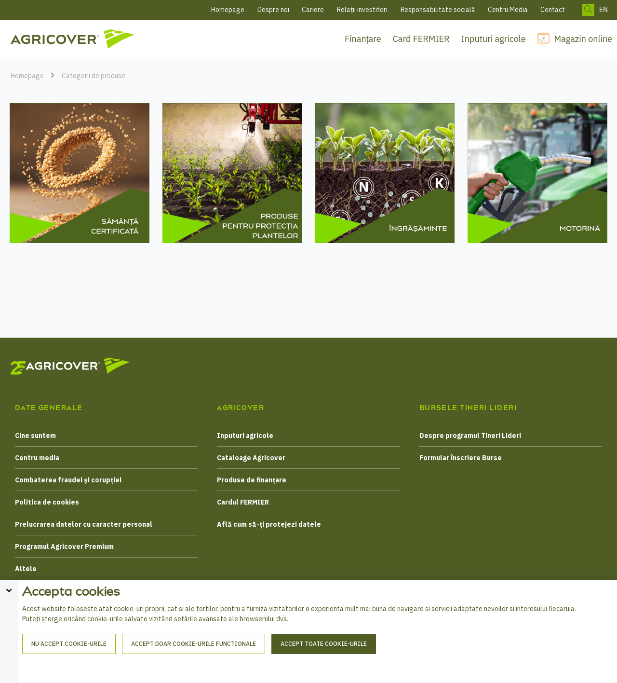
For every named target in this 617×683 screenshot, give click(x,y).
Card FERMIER (421, 38)
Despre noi (273, 9)
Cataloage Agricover (251, 457)
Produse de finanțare (251, 480)
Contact (552, 9)
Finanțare (363, 38)
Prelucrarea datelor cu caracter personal (83, 524)
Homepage (227, 9)
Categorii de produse (93, 75)
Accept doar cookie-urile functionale (193, 663)
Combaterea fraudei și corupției (68, 480)
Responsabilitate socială (438, 9)
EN (603, 10)
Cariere (313, 9)
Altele (26, 568)
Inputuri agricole (493, 38)
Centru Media (508, 9)
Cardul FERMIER (243, 502)
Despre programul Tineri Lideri (470, 435)
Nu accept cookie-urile (69, 663)
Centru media (37, 457)
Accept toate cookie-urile (324, 663)
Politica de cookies (47, 502)
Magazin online (583, 38)
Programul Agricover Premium (64, 546)
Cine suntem (35, 435)
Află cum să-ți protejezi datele (269, 524)
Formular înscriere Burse (460, 457)
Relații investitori (362, 9)
